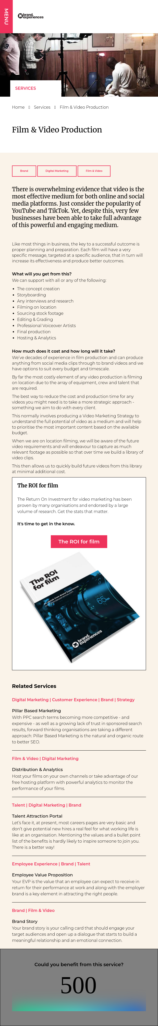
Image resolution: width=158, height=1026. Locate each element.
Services (25, 88)
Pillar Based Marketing (36, 710)
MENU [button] (6, 16)
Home (18, 107)
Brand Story (25, 921)
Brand (24, 171)
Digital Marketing (56, 171)
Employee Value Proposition (42, 874)
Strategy (126, 699)
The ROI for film (79, 542)
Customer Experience (74, 699)
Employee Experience (35, 864)
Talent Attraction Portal (37, 816)
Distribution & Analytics (37, 769)
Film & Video (94, 171)
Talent (18, 805)
